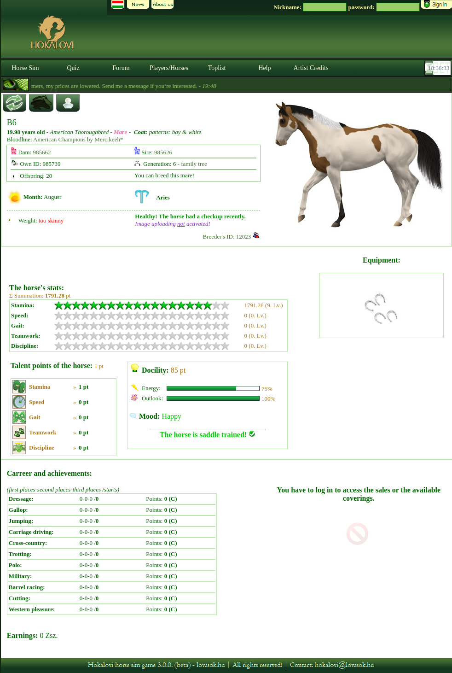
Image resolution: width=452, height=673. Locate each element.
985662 (42, 152)
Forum (120, 67)
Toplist (217, 67)
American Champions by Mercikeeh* (78, 139)
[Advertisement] (163, 261)
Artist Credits (311, 67)
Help (264, 67)
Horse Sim (25, 67)
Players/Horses (169, 67)
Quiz (73, 67)
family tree (194, 163)
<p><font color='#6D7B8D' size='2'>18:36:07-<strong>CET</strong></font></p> (438, 68)
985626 (163, 152)
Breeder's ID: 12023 (227, 236)
